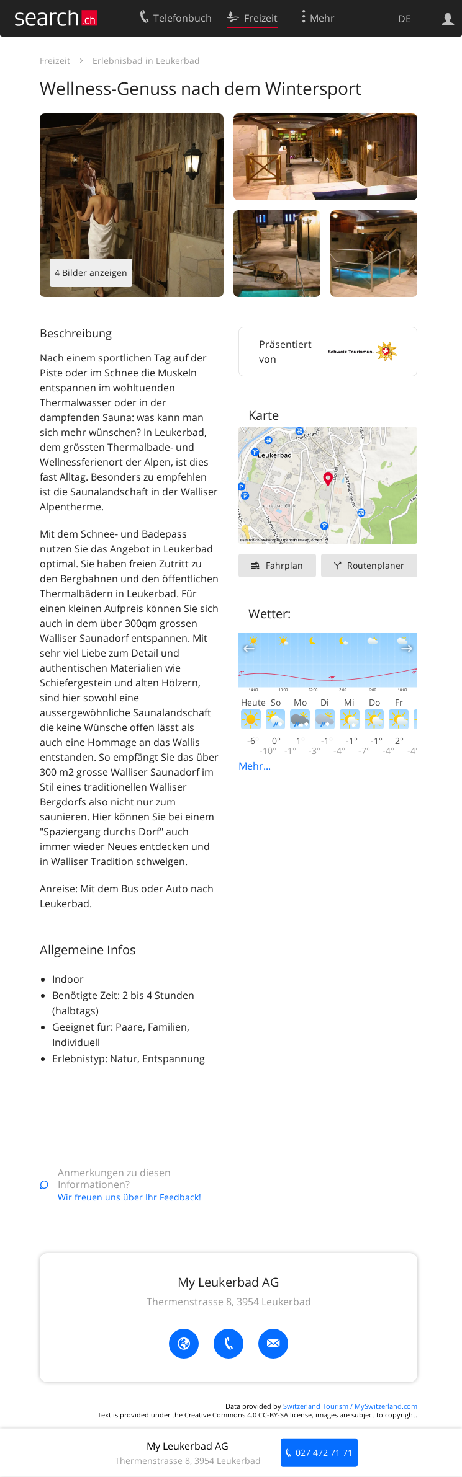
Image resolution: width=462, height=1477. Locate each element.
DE (404, 18)
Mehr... (254, 766)
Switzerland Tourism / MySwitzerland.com (350, 1406)
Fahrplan (284, 565)
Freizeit (55, 60)
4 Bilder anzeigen (91, 272)
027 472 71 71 (324, 1452)
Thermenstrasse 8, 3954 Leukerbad (229, 1301)
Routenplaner (375, 565)
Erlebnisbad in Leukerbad (146, 60)
